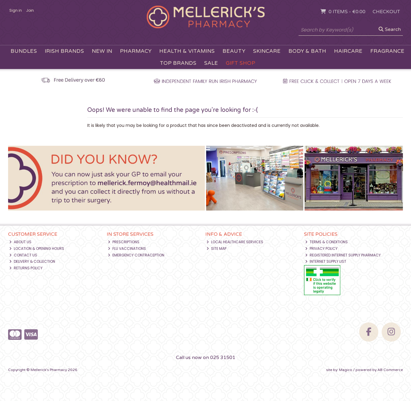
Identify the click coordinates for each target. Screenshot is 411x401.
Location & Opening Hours (36, 248)
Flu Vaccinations (127, 248)
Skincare (267, 51)
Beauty (233, 51)
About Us (20, 241)
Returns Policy (26, 268)
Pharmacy (135, 51)
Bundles (23, 51)
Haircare (348, 51)
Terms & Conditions (326, 241)
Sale (211, 63)
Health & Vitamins (187, 51)
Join (30, 10)
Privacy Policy (321, 248)
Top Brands (178, 63)
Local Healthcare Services (235, 241)
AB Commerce (390, 370)
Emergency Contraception (136, 255)
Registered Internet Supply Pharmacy (343, 255)
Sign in (15, 10)
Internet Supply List (325, 261)
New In (102, 51)
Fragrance (387, 51)
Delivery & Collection (32, 261)
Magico (345, 370)
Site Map (216, 248)
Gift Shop (240, 63)
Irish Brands (64, 51)
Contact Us (23, 255)
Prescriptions (123, 241)
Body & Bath (307, 51)
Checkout (386, 12)
